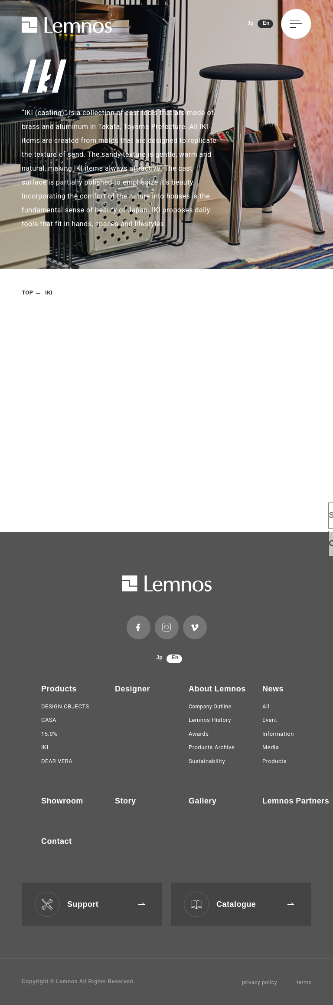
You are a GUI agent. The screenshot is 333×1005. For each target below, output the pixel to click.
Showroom (62, 801)
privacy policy (259, 982)
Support (106, 904)
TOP (27, 292)
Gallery (202, 801)
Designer (132, 688)
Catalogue (255, 904)
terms (304, 982)
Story (125, 801)
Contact (56, 841)
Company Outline (210, 707)
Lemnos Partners (295, 801)
